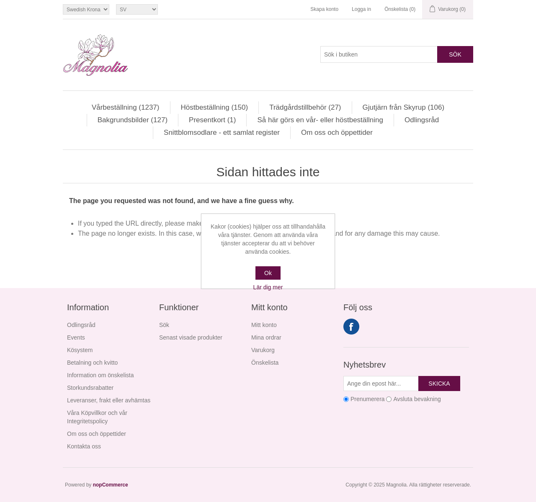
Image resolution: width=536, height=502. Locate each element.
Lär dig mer (268, 287)
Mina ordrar (266, 337)
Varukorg (263, 350)
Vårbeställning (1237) (126, 107)
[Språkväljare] (137, 9)
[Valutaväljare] (86, 9)
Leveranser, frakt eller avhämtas (108, 400)
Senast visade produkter (190, 337)
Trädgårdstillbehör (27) (305, 107)
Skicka (439, 383)
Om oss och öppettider (337, 132)
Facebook (351, 327)
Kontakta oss (84, 446)
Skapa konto (324, 9)
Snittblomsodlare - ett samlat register (222, 132)
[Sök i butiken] (379, 54)
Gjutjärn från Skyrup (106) (404, 107)
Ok (268, 273)
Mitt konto (264, 325)
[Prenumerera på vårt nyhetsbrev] (381, 383)
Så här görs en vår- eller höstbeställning (320, 120)
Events (76, 337)
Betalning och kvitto (92, 362)
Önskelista (264, 362)
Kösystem (80, 350)
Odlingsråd (422, 120)
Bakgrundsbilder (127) (133, 120)
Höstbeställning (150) (214, 107)
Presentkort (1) (212, 120)
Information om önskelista (100, 375)
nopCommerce (110, 485)
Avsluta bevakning (417, 399)
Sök (455, 54)
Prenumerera (367, 399)
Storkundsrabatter (90, 387)
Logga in (361, 9)
